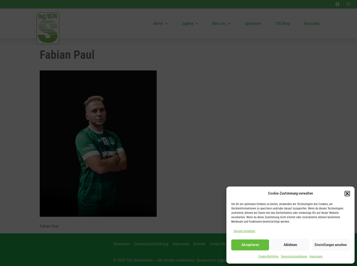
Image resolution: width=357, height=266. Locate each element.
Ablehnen (290, 245)
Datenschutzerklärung (294, 256)
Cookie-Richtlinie (269, 256)
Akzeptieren (250, 245)
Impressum (315, 256)
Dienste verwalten (244, 231)
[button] (347, 193)
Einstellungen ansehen (331, 245)
